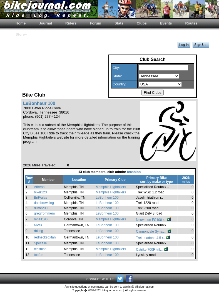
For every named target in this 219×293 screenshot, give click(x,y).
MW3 (38, 225)
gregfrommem (44, 213)
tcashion (134, 172)
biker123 (40, 192)
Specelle (40, 243)
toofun (38, 255)
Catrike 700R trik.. (152, 250)
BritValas (40, 198)
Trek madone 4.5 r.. (153, 238)
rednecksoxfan (45, 237)
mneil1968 (41, 219)
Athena (39, 187)
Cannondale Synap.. (154, 231)
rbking (38, 231)
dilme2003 (41, 208)
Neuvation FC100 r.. (153, 220)
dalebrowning (44, 203)
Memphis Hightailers (111, 187)
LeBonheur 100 (107, 198)
